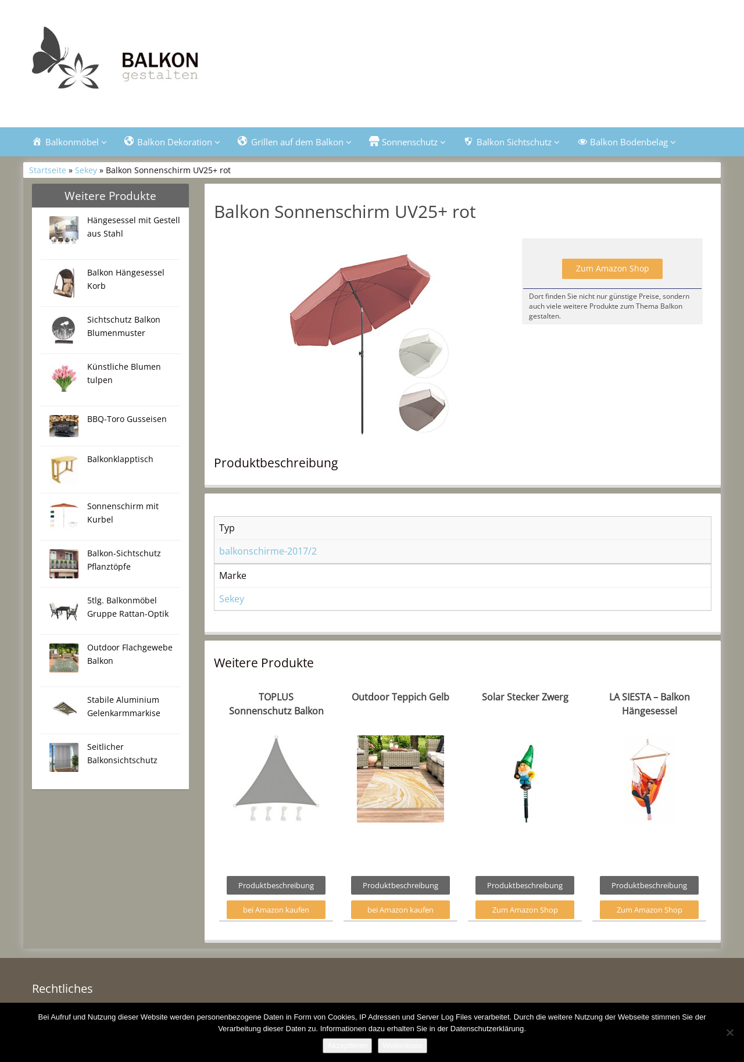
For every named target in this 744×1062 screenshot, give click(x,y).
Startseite (47, 170)
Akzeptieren (347, 1045)
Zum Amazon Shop (612, 268)
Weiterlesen (402, 1045)
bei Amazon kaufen (276, 909)
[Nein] (729, 1032)
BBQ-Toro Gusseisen (127, 418)
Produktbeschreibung (276, 885)
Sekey (86, 170)
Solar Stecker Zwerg (525, 697)
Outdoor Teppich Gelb (400, 697)
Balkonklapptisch (120, 458)
